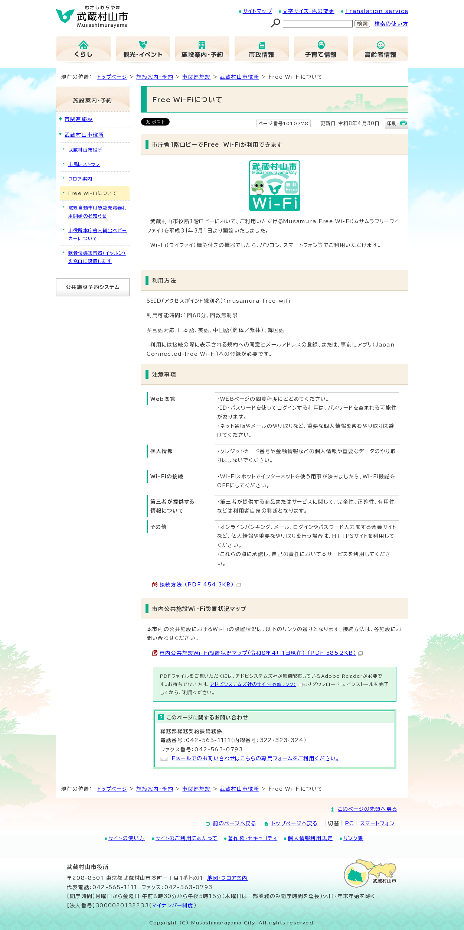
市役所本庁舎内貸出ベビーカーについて (97, 234)
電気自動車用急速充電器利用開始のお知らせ (97, 211)
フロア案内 (80, 178)
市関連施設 (196, 76)
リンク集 (353, 838)
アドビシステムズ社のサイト (256, 684)
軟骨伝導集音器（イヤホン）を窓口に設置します (97, 257)
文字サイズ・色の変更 (308, 11)
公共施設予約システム (93, 287)
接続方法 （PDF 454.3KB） (200, 584)
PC (349, 823)
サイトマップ (257, 11)
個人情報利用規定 (310, 838)
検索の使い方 (391, 23)
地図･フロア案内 (227, 878)
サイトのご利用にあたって (187, 838)
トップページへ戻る (294, 823)
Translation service (376, 11)
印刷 (392, 123)
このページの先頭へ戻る (367, 809)
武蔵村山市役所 (239, 76)
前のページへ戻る (234, 823)
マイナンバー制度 (173, 905)
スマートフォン (377, 823)
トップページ (112, 76)
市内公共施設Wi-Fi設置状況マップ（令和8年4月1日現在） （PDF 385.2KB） (261, 653)
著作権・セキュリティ (252, 838)
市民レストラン (84, 164)
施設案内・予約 (154, 76)
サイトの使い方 (126, 838)
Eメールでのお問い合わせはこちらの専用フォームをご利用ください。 (255, 758)
